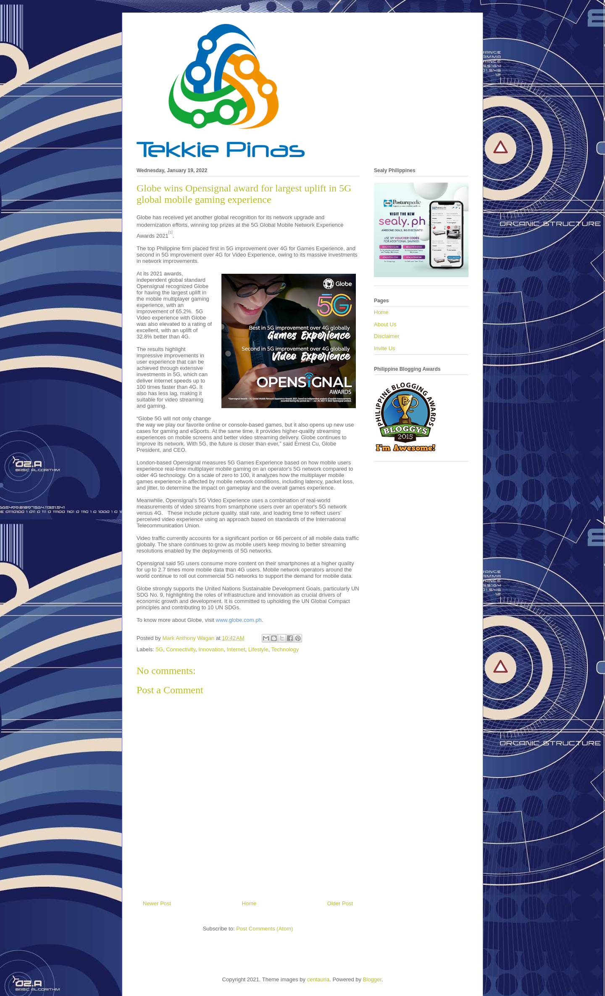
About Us (385, 324)
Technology (285, 649)
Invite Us (384, 348)
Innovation (211, 649)
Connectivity (180, 649)
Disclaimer (387, 336)
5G (159, 649)
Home (249, 903)
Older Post (340, 903)
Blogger (372, 979)
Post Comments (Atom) (264, 928)
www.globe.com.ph (239, 620)
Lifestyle (258, 649)
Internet (235, 649)
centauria (318, 979)
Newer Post (157, 903)
